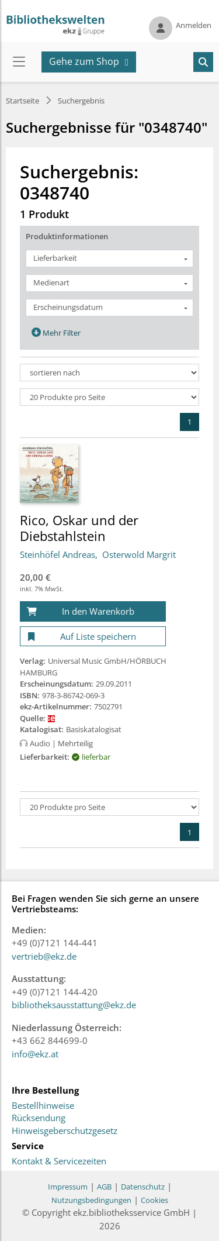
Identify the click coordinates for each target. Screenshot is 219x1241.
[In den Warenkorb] (93, 611)
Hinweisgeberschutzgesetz (64, 1131)
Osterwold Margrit (139, 554)
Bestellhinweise (43, 1106)
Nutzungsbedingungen (91, 1200)
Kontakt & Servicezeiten (59, 1161)
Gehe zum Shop (84, 61)
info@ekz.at (35, 1054)
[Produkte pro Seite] (109, 397)
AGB (104, 1186)
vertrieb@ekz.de (44, 956)
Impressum (68, 1186)
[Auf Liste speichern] (93, 636)
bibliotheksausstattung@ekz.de (74, 1005)
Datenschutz (143, 1186)
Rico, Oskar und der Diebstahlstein (79, 527)
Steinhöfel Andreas (57, 554)
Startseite (22, 100)
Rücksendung (38, 1118)
